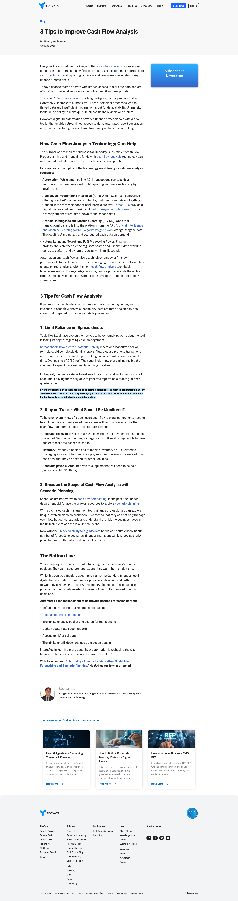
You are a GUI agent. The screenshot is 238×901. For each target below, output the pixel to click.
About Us (124, 853)
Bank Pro (97, 835)
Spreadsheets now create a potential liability (69, 347)
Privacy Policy (121, 893)
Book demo (177, 6)
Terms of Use (46, 893)
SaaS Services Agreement (65, 893)
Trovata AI (45, 844)
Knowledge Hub (127, 835)
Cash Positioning (75, 861)
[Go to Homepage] (49, 813)
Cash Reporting (74, 856)
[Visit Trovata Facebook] (155, 838)
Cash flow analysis (68, 98)
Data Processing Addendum (91, 893)
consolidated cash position (63, 615)
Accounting (72, 883)
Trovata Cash (46, 835)
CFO (69, 875)
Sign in (192, 6)
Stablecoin (45, 848)
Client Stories (126, 831)
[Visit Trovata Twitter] (161, 838)
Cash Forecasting (75, 852)
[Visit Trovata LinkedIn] (148, 838)
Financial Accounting (76, 835)
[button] (88, 6)
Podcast (124, 839)
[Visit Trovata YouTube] (168, 838)
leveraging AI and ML (91, 393)
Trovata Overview (48, 831)
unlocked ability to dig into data (79, 531)
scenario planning (127, 503)
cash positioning (51, 75)
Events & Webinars (128, 844)
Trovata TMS (46, 839)
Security (109, 893)
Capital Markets (74, 848)
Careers (123, 862)
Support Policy (136, 893)
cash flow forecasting (92, 499)
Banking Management (77, 839)
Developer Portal (48, 852)
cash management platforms (110, 209)
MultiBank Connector (103, 831)
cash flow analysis (109, 66)
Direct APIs (122, 205)
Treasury (71, 870)
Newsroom (125, 858)
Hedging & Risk (74, 844)
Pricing (43, 857)
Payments (71, 831)
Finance (70, 879)
